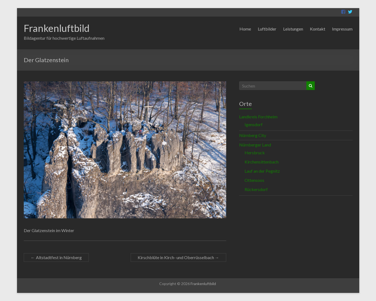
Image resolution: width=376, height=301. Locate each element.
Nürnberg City (252, 135)
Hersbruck (255, 152)
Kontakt (317, 28)
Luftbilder (267, 28)
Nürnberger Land (255, 144)
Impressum (342, 28)
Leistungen (293, 28)
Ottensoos (254, 180)
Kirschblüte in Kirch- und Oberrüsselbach (178, 257)
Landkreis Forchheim (258, 116)
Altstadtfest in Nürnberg (56, 257)
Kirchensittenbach (262, 161)
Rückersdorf (256, 189)
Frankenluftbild (57, 28)
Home (245, 28)
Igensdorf (254, 124)
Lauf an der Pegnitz (262, 170)
